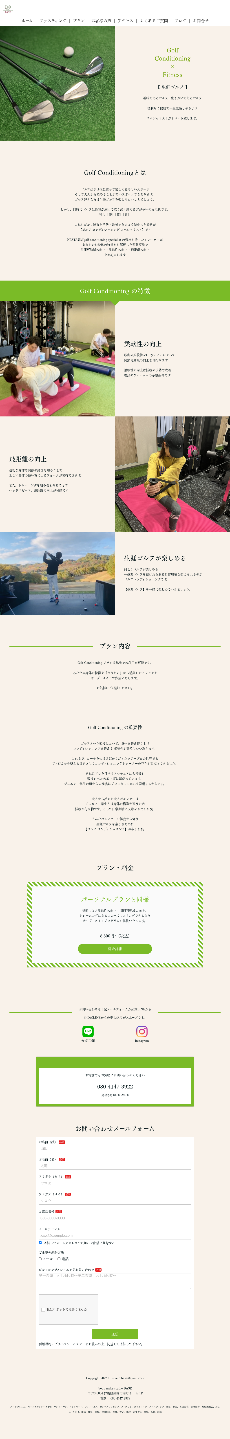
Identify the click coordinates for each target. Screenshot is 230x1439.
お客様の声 (101, 21)
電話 (63, 1259)
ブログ (180, 21)
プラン (79, 21)
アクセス (125, 21)
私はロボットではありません (64, 1313)
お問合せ (201, 21)
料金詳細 (115, 949)
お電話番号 (46, 1211)
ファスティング (52, 21)
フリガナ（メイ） (51, 1194)
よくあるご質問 (154, 21)
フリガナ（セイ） (51, 1176)
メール (46, 1259)
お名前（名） (48, 1159)
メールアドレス (49, 1229)
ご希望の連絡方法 (51, 1252)
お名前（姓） (48, 1142)
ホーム (27, 21)
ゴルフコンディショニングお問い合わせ (66, 1269)
